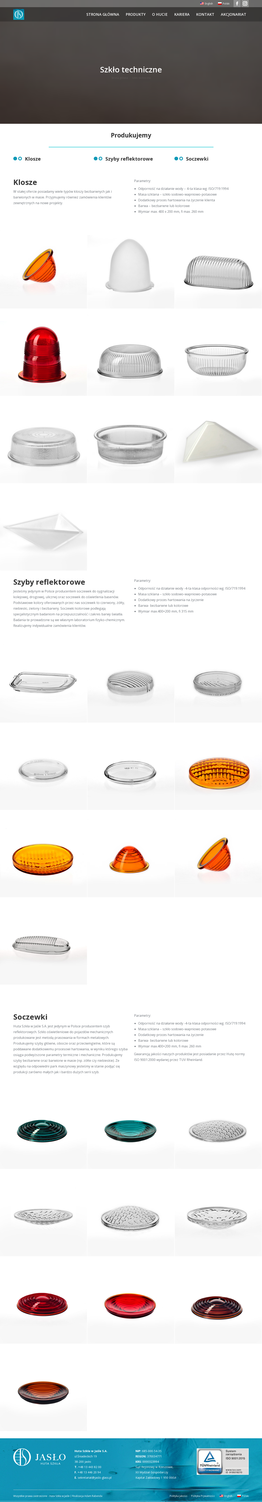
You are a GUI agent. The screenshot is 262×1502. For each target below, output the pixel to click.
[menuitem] (206, 4)
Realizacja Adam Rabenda (87, 1496)
